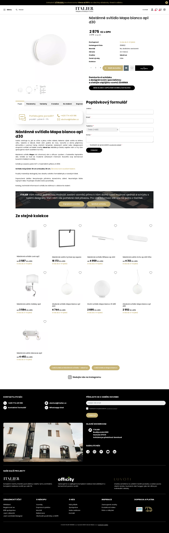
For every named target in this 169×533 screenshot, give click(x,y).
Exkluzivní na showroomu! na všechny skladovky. (77, 2)
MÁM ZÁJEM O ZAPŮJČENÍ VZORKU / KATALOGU (111, 88)
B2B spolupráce (9, 510)
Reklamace (40, 513)
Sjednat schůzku (98, 204)
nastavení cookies (103, 525)
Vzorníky (39, 505)
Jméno (89, 108)
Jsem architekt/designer (13, 516)
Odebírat (92, 415)
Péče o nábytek (108, 510)
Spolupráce (73, 507)
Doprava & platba (43, 507)
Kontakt (145, 10)
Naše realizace (74, 510)
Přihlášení (7, 505)
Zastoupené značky (109, 505)
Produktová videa (108, 507)
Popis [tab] (20, 104)
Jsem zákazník (9, 513)
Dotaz (88, 135)
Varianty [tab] (43, 104)
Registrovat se (9, 507)
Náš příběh (73, 505)
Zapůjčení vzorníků (71, 204)
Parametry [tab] (30, 104)
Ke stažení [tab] (67, 104)
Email (88, 117)
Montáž (39, 510)
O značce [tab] (55, 104)
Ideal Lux (123, 55)
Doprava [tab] (79, 104)
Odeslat (94, 150)
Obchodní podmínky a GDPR (47, 516)
